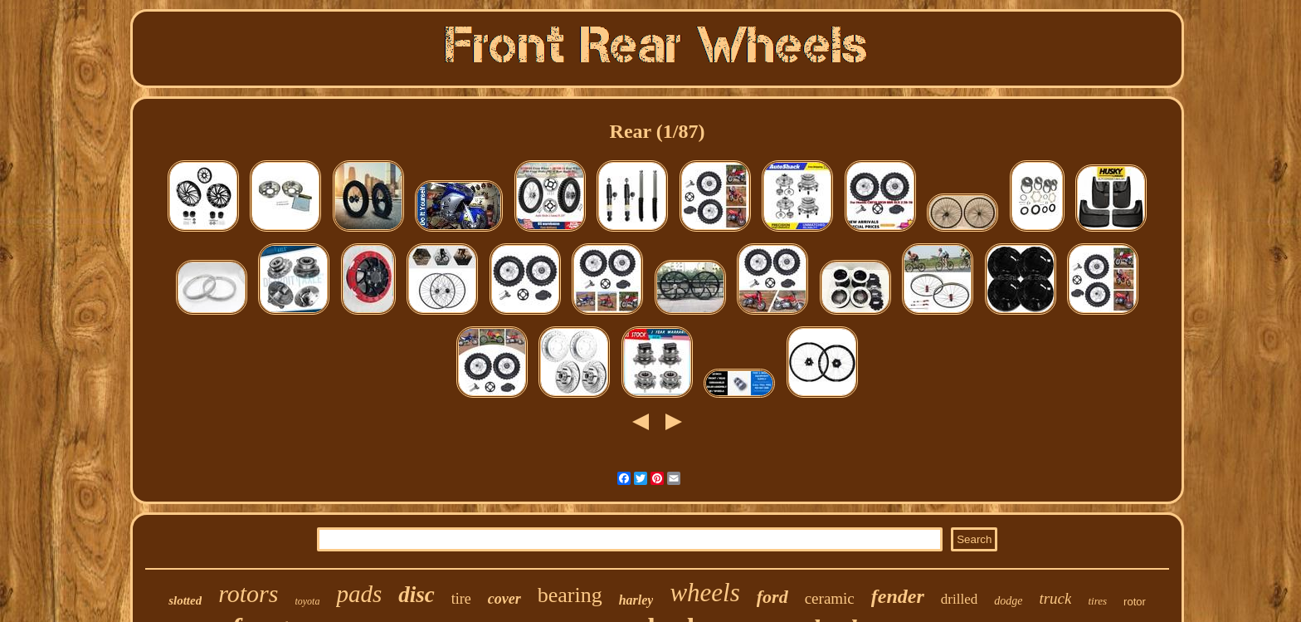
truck (1055, 598)
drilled (959, 599)
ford (772, 596)
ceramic (830, 598)
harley (636, 600)
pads (359, 593)
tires (1097, 601)
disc (416, 594)
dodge (1008, 601)
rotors (248, 593)
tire (461, 598)
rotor (1134, 601)
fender (897, 596)
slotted (185, 600)
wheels (704, 592)
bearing (570, 595)
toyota (307, 601)
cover (504, 598)
